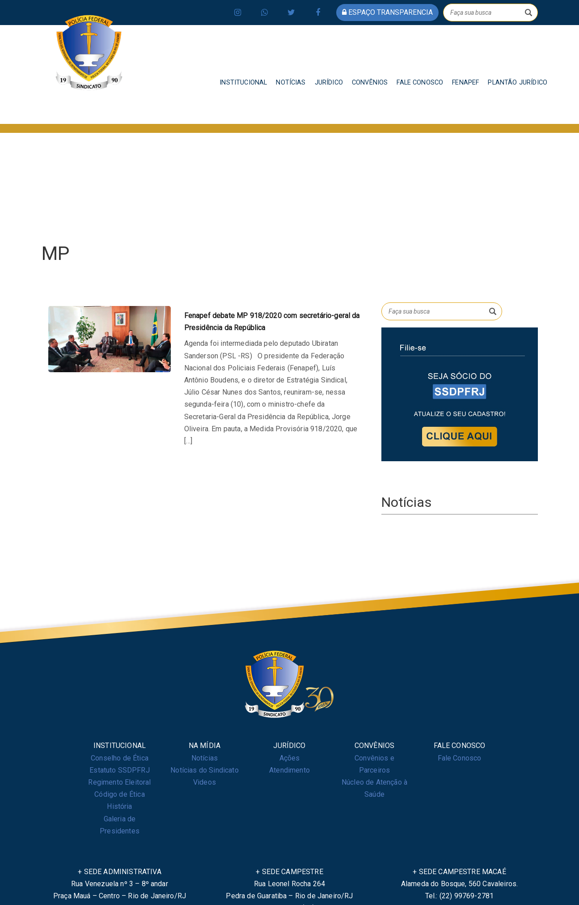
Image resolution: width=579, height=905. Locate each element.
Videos (204, 782)
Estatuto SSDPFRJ (119, 770)
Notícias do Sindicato (204, 770)
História (119, 806)
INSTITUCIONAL (243, 82)
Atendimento (289, 770)
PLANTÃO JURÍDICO (517, 82)
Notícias (204, 758)
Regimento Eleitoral (119, 782)
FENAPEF (465, 82)
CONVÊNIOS (370, 82)
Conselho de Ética (119, 758)
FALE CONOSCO (420, 82)
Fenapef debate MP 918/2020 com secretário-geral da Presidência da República (272, 321)
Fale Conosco (460, 758)
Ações (289, 758)
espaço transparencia (387, 12)
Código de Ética (119, 794)
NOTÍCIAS (290, 82)
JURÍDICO (329, 82)
